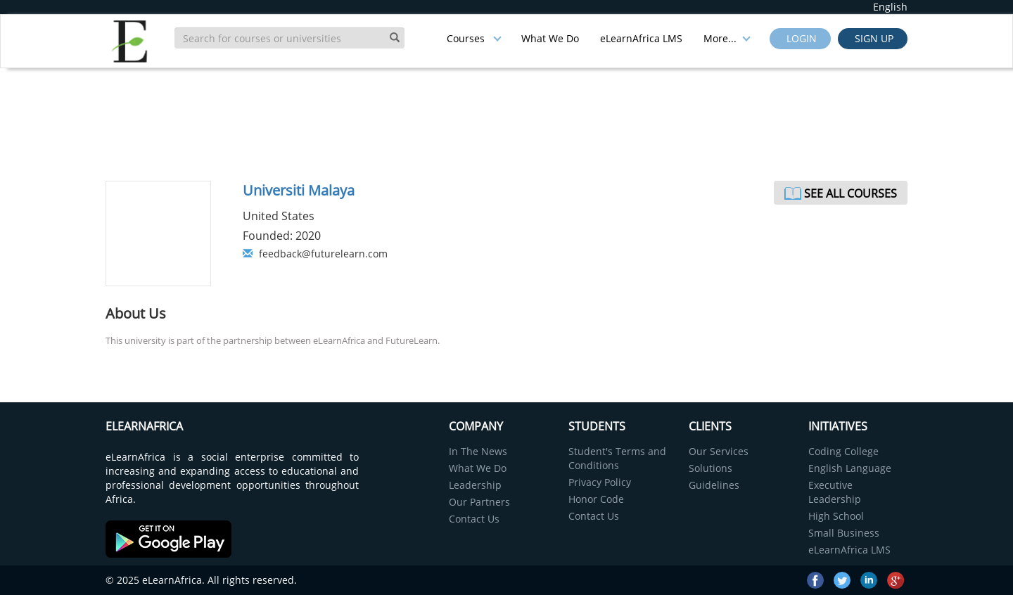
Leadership (475, 485)
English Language (849, 468)
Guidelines (714, 485)
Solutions (710, 468)
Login (800, 38)
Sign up (872, 38)
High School (836, 516)
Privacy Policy (599, 482)
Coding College (843, 451)
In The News (478, 451)
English (890, 6)
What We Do (550, 38)
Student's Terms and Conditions (617, 458)
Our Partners (479, 501)
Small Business (843, 532)
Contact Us (474, 518)
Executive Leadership (834, 492)
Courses (474, 38)
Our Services (718, 451)
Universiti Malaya (299, 190)
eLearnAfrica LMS (641, 38)
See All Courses (850, 193)
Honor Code (596, 499)
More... (727, 38)
